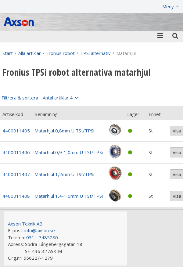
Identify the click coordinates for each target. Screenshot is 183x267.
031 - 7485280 (42, 237)
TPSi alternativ (95, 53)
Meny (168, 6)
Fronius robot (60, 53)
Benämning (46, 114)
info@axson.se (39, 230)
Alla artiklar (29, 53)
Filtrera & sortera (37, 98)
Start (7, 53)
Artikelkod (12, 114)
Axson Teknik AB (25, 224)
